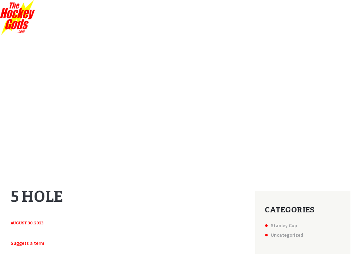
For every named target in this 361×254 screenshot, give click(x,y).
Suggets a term (27, 243)
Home (169, 107)
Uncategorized (287, 235)
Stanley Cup (284, 225)
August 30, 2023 (27, 223)
